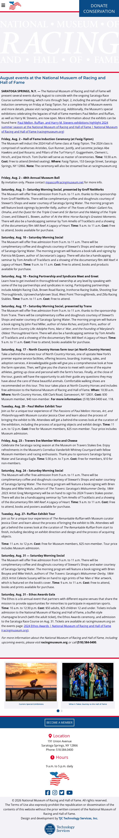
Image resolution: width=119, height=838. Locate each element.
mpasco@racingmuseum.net (64, 182)
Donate (99, 5)
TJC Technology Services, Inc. (78, 818)
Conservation (99, 11)
